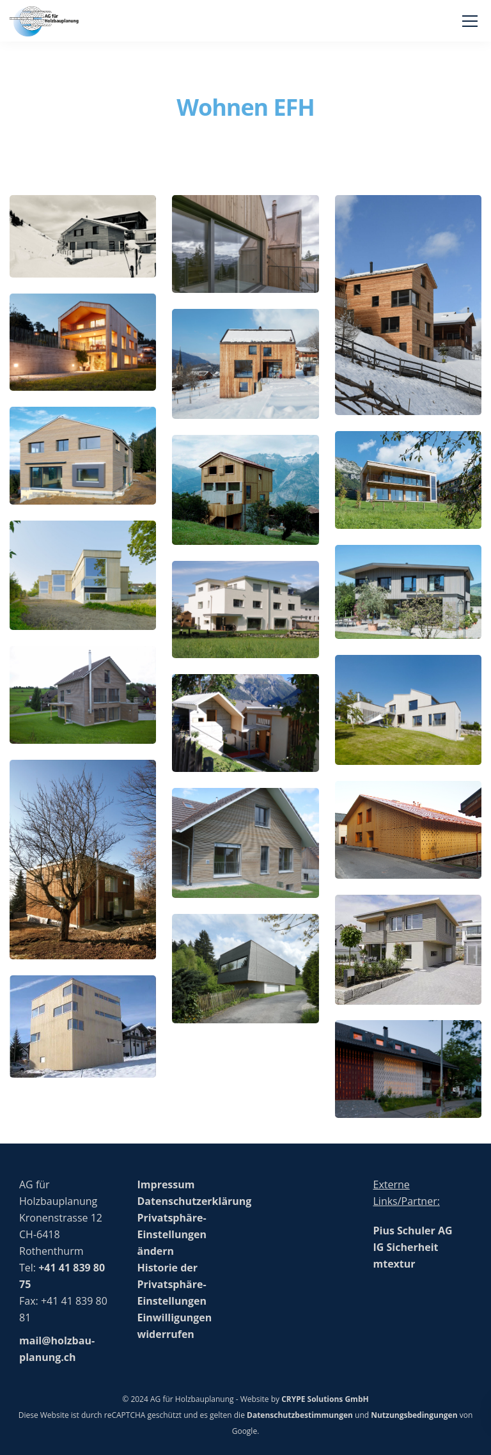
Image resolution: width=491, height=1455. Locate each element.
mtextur (394, 1264)
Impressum (166, 1184)
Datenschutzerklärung (194, 1201)
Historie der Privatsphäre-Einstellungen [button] (172, 1284)
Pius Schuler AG (413, 1230)
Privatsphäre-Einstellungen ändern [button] (172, 1234)
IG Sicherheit (406, 1247)
